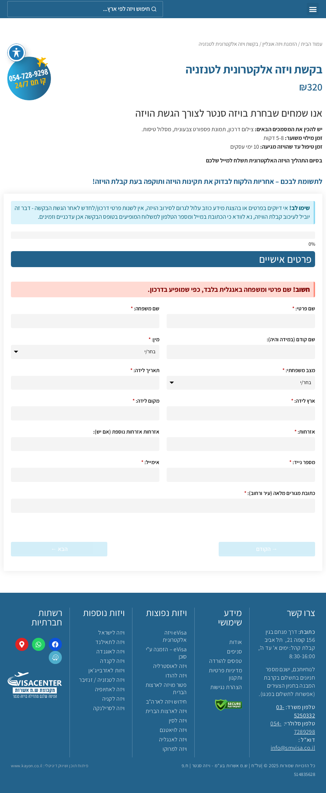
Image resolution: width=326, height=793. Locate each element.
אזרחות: (304, 431)
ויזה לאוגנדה (110, 651)
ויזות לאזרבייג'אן (106, 670)
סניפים (234, 651)
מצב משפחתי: (298, 370)
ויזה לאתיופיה (110, 689)
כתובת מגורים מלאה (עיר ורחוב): (279, 493)
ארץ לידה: (303, 400)
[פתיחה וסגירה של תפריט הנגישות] (16, 51)
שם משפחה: (145, 308)
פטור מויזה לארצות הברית (166, 688)
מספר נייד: (302, 462)
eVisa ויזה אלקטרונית (175, 636)
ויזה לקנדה (112, 661)
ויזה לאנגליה (173, 739)
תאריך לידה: (144, 370)
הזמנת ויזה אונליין (279, 43)
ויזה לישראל (111, 632)
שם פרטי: (303, 308)
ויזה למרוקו (175, 749)
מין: (153, 339)
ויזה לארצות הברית (166, 711)
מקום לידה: (145, 400)
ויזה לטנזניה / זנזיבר (101, 680)
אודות (235, 642)
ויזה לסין (178, 720)
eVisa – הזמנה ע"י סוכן (166, 652)
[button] (313, 9)
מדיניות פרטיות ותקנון (225, 674)
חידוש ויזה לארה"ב (166, 701)
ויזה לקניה (113, 699)
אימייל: (150, 462)
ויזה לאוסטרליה (170, 666)
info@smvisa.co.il (293, 748)
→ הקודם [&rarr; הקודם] (267, 549)
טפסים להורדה (225, 661)
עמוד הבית (311, 43)
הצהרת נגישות (226, 687)
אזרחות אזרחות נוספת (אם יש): (126, 431)
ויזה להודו (176, 675)
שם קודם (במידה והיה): (291, 339)
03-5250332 (295, 711)
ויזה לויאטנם (173, 730)
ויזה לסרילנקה (109, 708)
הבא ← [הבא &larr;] (59, 549)
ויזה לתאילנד (110, 642)
